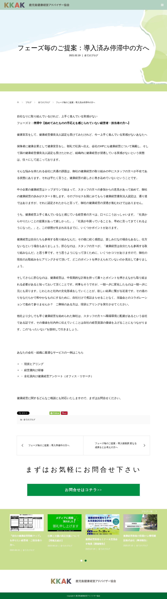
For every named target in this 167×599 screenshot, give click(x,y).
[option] (85, 533)
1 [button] (81, 561)
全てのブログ (91, 55)
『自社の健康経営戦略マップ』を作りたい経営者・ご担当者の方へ (26, 540)
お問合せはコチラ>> (83, 490)
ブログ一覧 (147, 511)
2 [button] (86, 561)
